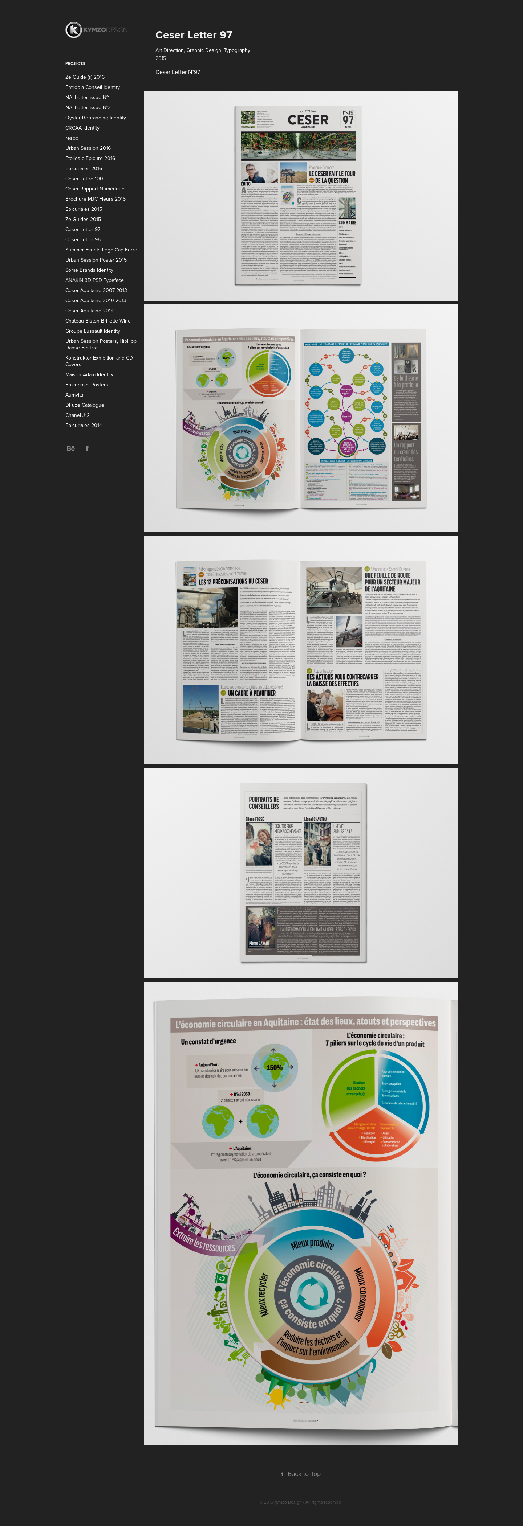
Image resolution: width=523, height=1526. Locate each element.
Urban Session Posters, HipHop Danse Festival (101, 344)
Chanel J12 (77, 415)
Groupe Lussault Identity (92, 331)
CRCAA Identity (82, 127)
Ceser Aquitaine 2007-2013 (96, 290)
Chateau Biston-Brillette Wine (98, 320)
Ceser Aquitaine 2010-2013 (95, 300)
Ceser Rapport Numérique (95, 188)
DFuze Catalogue (84, 405)
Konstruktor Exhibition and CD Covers (99, 361)
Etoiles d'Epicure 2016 (90, 158)
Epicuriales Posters (86, 384)
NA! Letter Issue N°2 (88, 107)
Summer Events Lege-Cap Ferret (102, 249)
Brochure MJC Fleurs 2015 (95, 198)
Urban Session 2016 (88, 148)
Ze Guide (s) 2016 (85, 77)
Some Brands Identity (89, 270)
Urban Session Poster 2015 (96, 259)
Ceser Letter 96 (83, 239)
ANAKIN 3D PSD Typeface (94, 280)
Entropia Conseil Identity (92, 87)
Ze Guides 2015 (83, 219)
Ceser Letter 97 (82, 229)
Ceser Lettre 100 (84, 178)
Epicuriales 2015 (83, 209)
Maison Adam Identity (89, 374)
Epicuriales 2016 (83, 168)
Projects (75, 63)
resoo (71, 137)
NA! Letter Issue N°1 (87, 97)
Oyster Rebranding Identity (95, 117)
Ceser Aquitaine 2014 (89, 310)
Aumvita (74, 394)
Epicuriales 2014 (83, 425)
